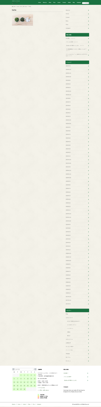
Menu (50, 2)
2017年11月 (68, 300)
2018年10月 (68, 260)
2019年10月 (68, 221)
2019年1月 (68, 249)
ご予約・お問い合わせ (44, 390)
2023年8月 (68, 98)
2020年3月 (68, 203)
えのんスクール (69, 339)
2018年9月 (68, 264)
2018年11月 (68, 257)
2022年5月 (68, 141)
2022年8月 (68, 130)
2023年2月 (68, 112)
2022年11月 (68, 120)
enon (80, 404)
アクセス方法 (42, 387)
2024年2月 (68, 87)
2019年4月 (68, 239)
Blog (74, 2)
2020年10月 (68, 177)
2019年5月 (68, 235)
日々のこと (68, 360)
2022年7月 (68, 134)
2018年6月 (68, 275)
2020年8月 (68, 184)
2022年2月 (68, 152)
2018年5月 (68, 278)
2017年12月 (68, 296)
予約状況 (68, 353)
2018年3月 (68, 285)
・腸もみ (68, 335)
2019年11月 (68, 217)
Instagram (79, 2)
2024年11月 (68, 73)
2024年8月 (68, 80)
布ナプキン (68, 357)
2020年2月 (68, 206)
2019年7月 (68, 231)
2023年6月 (68, 105)
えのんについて (69, 317)
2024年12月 (68, 69)
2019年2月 (68, 246)
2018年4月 (68, 282)
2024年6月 (68, 84)
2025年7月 (68, 66)
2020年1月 (68, 210)
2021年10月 (68, 163)
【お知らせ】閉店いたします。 (75, 45)
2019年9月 (68, 224)
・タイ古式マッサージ (71, 324)
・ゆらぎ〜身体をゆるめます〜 (73, 321)
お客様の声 (68, 342)
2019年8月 (68, 228)
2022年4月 (68, 145)
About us (45, 2)
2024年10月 (68, 76)
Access (59, 2)
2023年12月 (68, 91)
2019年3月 (68, 242)
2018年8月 (68, 267)
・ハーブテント (69, 328)
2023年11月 (68, 94)
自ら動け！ (70, 38)
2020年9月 (68, 181)
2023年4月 (68, 109)
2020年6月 (68, 192)
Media (69, 2)
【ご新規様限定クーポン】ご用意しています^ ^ (76, 49)
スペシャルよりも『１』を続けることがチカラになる (76, 55)
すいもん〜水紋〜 (70, 346)
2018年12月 (68, 253)
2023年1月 (68, 116)
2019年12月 (68, 213)
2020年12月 (68, 170)
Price (54, 2)
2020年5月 (68, 195)
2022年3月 (68, 148)
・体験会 (68, 332)
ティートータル (69, 350)
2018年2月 (68, 289)
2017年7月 (68, 303)
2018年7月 (68, 271)
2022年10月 (68, 123)
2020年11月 (68, 174)
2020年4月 (68, 199)
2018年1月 (68, 293)
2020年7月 (68, 188)
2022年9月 (68, 127)
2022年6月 (68, 138)
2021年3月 (68, 166)
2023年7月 (68, 102)
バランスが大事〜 (72, 42)
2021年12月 (68, 159)
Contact (64, 2)
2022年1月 (68, 156)
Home (39, 2)
